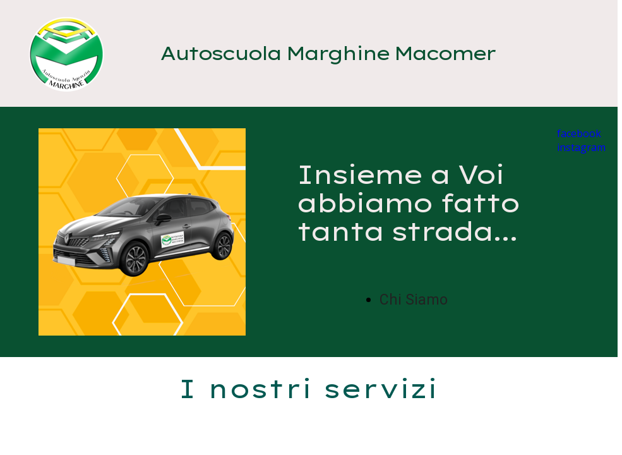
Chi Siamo (414, 299)
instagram (581, 147)
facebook (579, 133)
